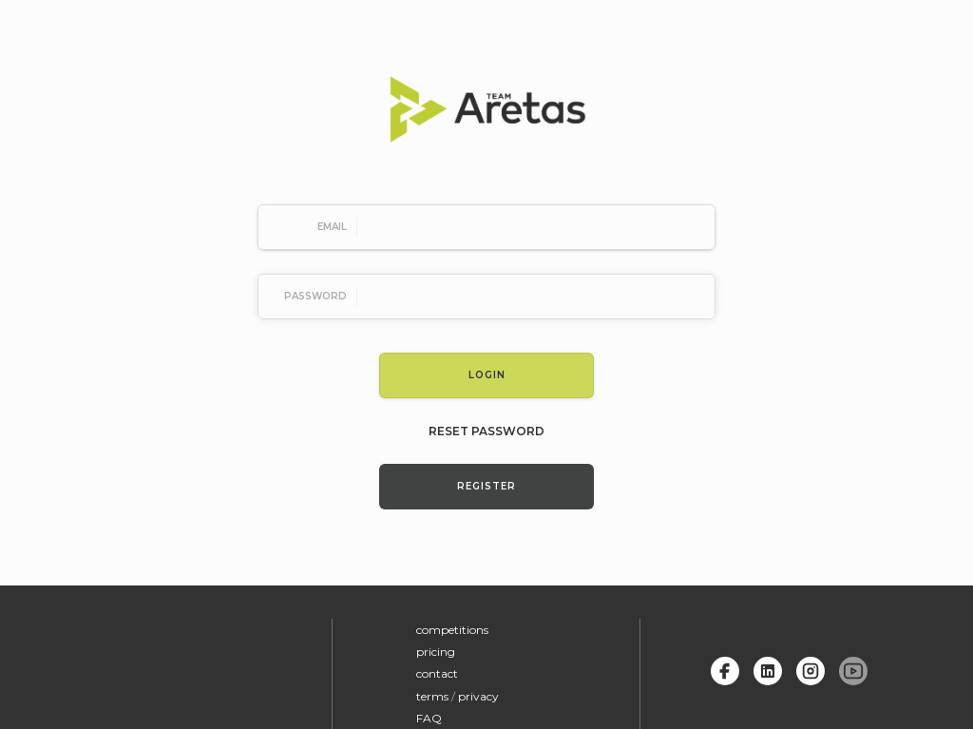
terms (432, 696)
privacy (478, 696)
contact (437, 673)
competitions (452, 630)
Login (487, 375)
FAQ (429, 718)
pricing (435, 651)
